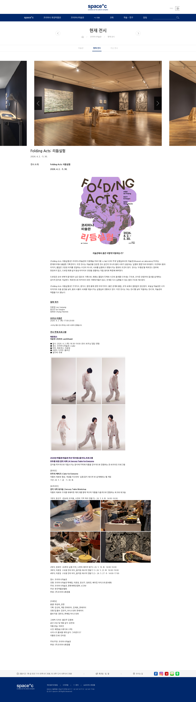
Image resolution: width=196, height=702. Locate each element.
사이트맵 (65, 685)
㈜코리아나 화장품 (89, 685)
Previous (38, 103)
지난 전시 (114, 48)
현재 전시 (97, 48)
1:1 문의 (75, 685)
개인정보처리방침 (52, 685)
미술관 (80, 48)
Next (158, 103)
